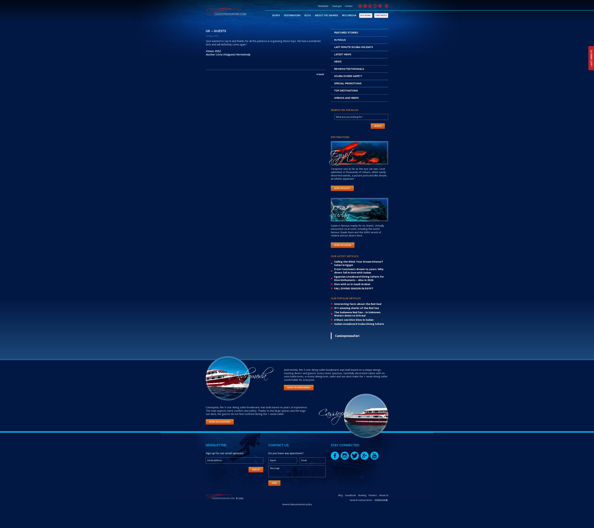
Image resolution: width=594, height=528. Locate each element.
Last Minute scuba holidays (353, 47)
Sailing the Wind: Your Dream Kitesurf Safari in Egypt (358, 263)
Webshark (381, 500)
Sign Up (256, 469)
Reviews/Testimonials (349, 69)
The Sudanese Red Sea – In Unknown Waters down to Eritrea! (357, 313)
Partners (381, 15)
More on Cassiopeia (219, 421)
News (338, 61)
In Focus (340, 40)
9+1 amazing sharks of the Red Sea (356, 308)
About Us (383, 495)
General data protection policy (297, 504)
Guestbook (350, 495)
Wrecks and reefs (346, 98)
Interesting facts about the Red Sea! (357, 304)
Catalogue (337, 6)
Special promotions (347, 83)
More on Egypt (342, 188)
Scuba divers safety (348, 76)
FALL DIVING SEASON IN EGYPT (353, 288)
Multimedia (349, 15)
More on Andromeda (298, 387)
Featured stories (346, 32)
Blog (308, 15)
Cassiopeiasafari (347, 336)
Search (377, 126)
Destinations (292, 15)
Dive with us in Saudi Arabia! (352, 284)
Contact (348, 6)
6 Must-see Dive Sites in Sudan (353, 319)
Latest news (342, 54)
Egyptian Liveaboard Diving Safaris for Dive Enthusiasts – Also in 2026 (359, 278)
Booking (365, 15)
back (321, 74)
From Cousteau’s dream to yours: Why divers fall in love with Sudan (358, 270)
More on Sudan (342, 245)
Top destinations (346, 90)
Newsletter (323, 6)
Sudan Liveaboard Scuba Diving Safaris (359, 324)
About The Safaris (326, 15)
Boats (276, 15)
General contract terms (361, 500)
